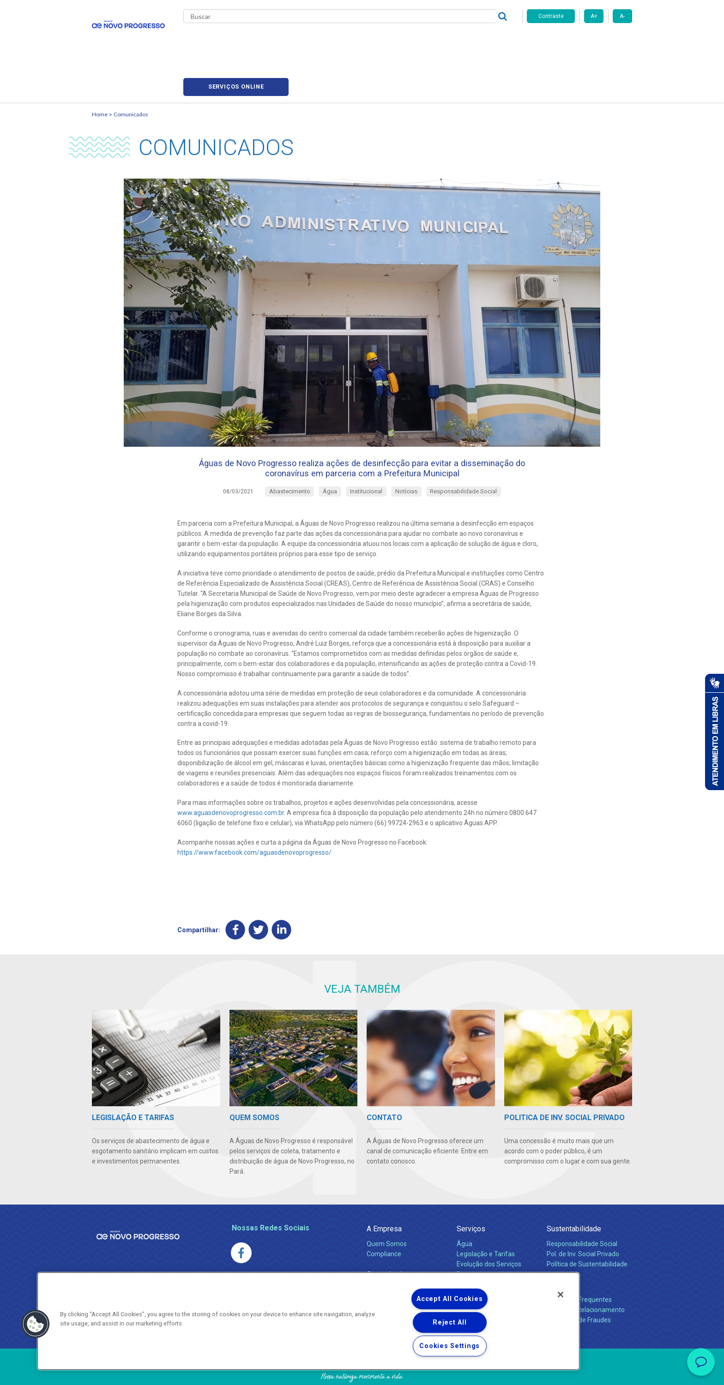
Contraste (551, 16)
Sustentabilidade (574, 1196)
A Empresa (384, 1196)
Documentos (475, 1241)
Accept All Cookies (449, 1299)
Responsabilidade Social (582, 1211)
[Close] (560, 1294)
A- (622, 16)
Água (464, 1211)
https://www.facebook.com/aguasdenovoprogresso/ (254, 818)
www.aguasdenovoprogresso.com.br (230, 779)
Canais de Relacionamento (586, 1277)
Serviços (471, 1196)
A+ (594, 16)
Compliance (384, 1221)
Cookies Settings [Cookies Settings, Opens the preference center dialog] (449, 1346)
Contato (559, 1251)
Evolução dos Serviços (489, 1231)
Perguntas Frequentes (579, 1267)
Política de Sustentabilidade (587, 1231)
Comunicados (131, 71)
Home (100, 71)
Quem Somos (387, 1211)
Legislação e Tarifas (486, 1221)
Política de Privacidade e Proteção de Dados (362, 1371)
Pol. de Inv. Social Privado (583, 1221)
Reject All (449, 1322)
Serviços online (579, 41)
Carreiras (389, 41)
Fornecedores (436, 41)
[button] (35, 1324)
